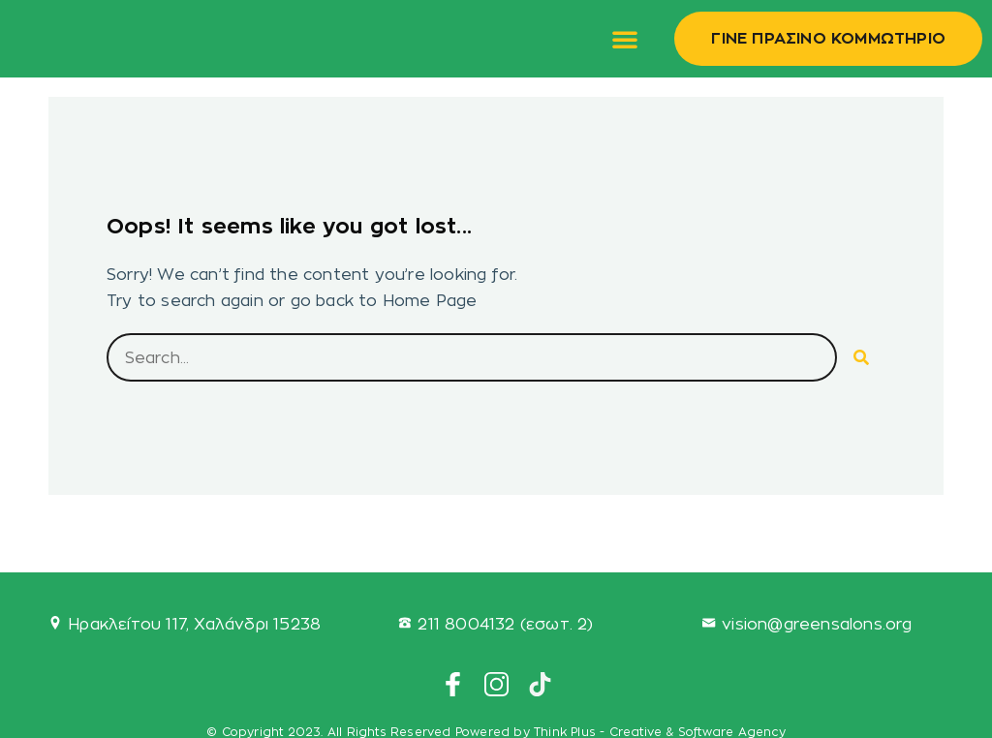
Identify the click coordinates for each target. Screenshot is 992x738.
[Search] (861, 357)
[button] (624, 38)
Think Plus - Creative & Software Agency (660, 731)
